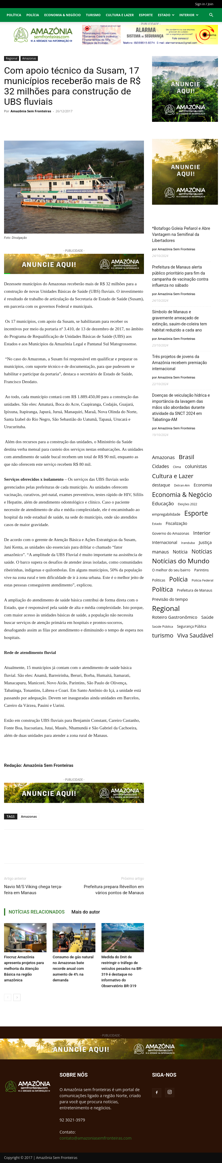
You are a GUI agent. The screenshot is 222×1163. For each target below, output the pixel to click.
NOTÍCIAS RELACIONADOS (36, 912)
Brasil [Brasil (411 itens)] (186, 457)
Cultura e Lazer (120, 15)
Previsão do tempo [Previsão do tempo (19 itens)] (170, 599)
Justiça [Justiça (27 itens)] (205, 542)
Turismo (93, 15)
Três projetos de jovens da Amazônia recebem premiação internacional (179, 362)
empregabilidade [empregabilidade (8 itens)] (166, 514)
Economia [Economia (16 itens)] (203, 485)
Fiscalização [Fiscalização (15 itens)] (176, 523)
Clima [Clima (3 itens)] (177, 467)
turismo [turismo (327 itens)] (162, 635)
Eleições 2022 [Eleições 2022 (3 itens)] (187, 504)
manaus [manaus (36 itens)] (160, 552)
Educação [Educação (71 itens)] (163, 503)
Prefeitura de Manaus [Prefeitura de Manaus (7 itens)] (194, 590)
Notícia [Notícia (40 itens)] (180, 552)
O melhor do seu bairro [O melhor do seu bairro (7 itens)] (171, 570)
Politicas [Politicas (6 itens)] (158, 580)
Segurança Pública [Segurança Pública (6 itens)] (191, 626)
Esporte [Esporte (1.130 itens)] (196, 513)
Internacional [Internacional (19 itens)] (164, 542)
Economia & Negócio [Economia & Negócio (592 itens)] (182, 494)
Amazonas (29, 58)
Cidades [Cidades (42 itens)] (160, 466)
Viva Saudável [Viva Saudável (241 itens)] (195, 635)
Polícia (32, 15)
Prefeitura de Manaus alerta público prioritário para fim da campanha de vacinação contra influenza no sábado (180, 276)
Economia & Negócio (62, 15)
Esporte (146, 15)
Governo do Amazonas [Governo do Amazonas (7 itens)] (170, 533)
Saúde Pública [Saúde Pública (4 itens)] (162, 626)
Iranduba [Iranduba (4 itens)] (188, 543)
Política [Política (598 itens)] (162, 589)
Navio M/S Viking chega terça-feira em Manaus (33, 889)
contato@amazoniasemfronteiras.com (96, 1138)
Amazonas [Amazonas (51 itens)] (163, 457)
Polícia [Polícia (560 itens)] (178, 579)
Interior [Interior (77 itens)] (201, 533)
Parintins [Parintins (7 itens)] (201, 570)
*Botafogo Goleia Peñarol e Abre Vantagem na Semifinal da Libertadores (181, 234)
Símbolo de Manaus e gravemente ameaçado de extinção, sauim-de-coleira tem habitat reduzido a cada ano (179, 321)
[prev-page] (7, 997)
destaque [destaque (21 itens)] (161, 485)
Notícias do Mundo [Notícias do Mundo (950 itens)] (181, 561)
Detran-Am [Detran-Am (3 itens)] (182, 485)
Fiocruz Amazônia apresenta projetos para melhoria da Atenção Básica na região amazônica (24, 968)
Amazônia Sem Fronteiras (31, 111)
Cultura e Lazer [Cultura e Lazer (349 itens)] (172, 476)
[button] (211, 15)
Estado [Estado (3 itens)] (157, 524)
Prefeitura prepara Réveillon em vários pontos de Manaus (114, 889)
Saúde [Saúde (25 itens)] (207, 617)
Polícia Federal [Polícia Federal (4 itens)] (202, 580)
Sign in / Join (204, 4)
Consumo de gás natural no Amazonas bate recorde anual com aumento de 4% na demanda (73, 968)
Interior (189, 15)
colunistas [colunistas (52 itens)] (196, 466)
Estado (166, 15)
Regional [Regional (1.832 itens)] (166, 608)
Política (14, 15)
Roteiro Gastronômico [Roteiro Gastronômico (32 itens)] (174, 617)
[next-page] (17, 997)
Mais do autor (85, 912)
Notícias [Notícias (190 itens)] (201, 552)
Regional (11, 58)
